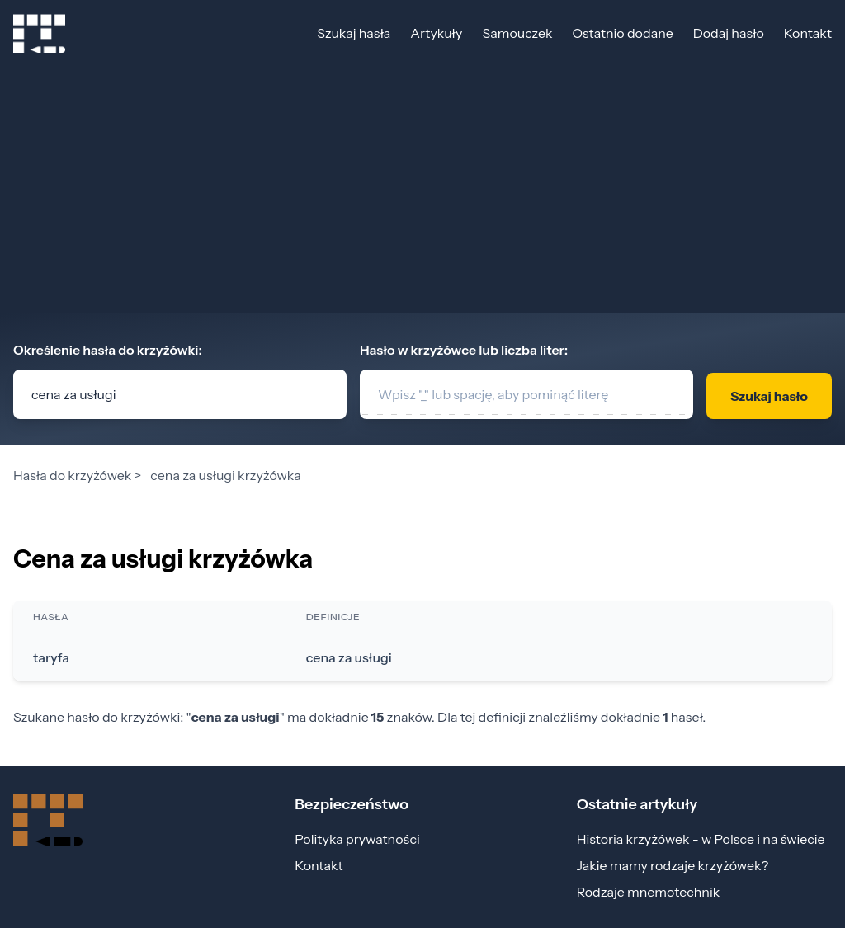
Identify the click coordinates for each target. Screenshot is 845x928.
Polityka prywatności (357, 839)
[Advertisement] (422, 189)
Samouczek (517, 33)
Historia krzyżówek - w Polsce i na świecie (701, 839)
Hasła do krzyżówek (72, 475)
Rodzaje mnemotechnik (648, 891)
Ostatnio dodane (622, 33)
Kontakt (808, 33)
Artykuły (436, 33)
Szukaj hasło (769, 396)
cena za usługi (349, 657)
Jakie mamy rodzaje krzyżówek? (673, 865)
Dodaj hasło (728, 33)
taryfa (51, 657)
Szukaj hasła (353, 33)
